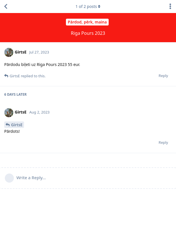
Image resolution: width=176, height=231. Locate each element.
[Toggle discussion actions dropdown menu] (170, 6)
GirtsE (17, 124)
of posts (88, 6)
